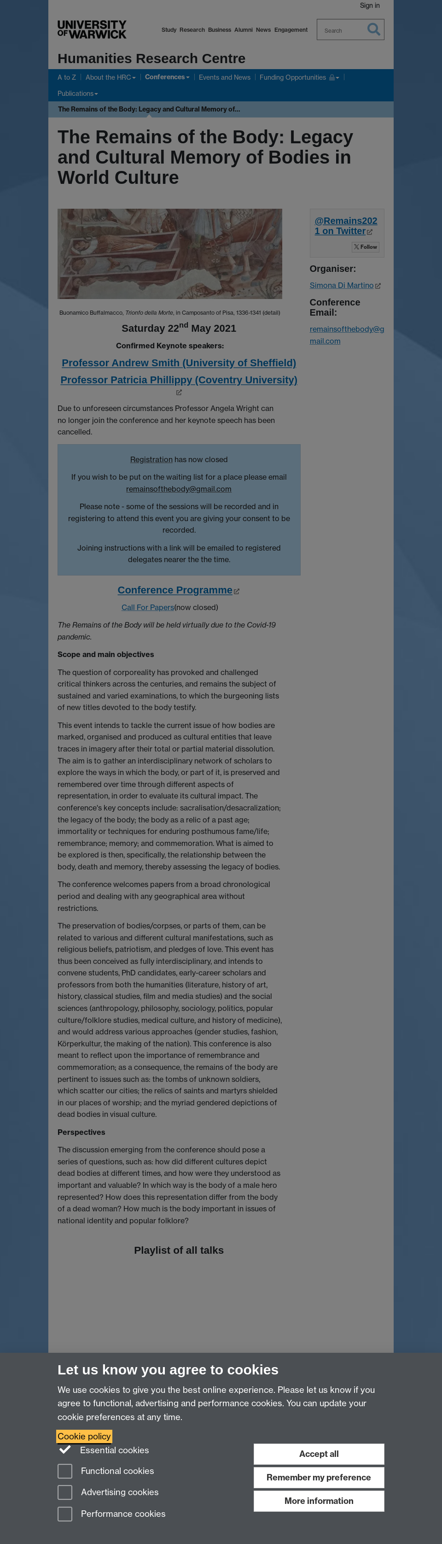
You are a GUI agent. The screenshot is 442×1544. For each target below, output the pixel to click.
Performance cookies (112, 1514)
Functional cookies (106, 1471)
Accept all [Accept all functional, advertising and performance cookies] (319, 1454)
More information (319, 1501)
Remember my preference (319, 1477)
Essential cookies (103, 1450)
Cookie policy (84, 1436)
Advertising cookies (108, 1493)
